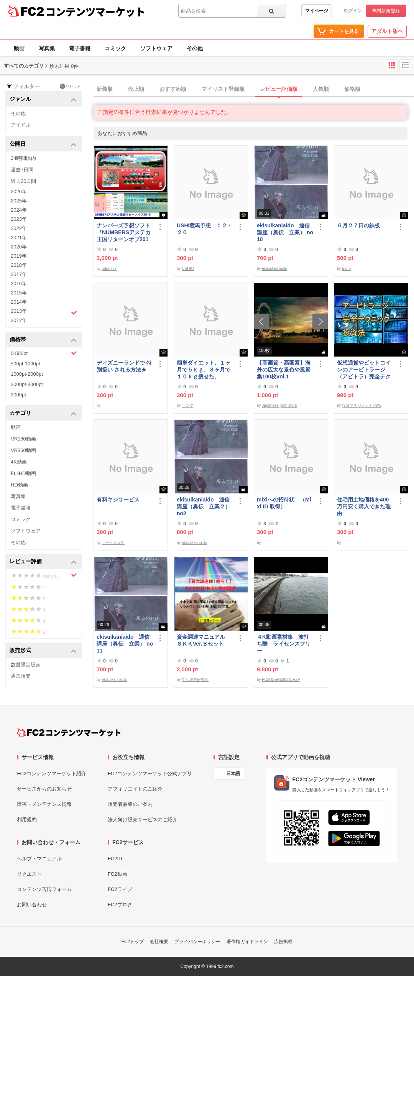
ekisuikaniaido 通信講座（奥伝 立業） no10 (285, 232)
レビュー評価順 (278, 89)
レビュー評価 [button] (43, 561)
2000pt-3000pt (27, 384)
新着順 (105, 89)
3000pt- (19, 395)
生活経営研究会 (195, 679)
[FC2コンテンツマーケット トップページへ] (69, 732)
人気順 (321, 89)
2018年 (19, 265)
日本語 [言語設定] (233, 773)
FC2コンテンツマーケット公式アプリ (150, 773)
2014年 (19, 302)
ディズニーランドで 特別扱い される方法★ (124, 366)
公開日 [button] (43, 144)
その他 (195, 48)
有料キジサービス (118, 499)
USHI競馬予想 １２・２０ (204, 228)
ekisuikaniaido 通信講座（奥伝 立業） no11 (125, 644)
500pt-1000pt (25, 364)
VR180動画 (23, 439)
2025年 (19, 201)
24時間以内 (23, 158)
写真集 (47, 48)
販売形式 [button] (43, 650)
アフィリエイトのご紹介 (135, 789)
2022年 (19, 228)
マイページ (316, 10)
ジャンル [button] (43, 99)
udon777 (109, 268)
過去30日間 (23, 181)
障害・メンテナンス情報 (44, 804)
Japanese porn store (279, 405)
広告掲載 (283, 941)
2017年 (19, 274)
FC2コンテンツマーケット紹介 (51, 773)
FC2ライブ (120, 889)
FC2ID (115, 858)
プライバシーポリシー (197, 941)
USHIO (188, 268)
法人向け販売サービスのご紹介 (142, 819)
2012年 (19, 320)
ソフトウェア (156, 48)
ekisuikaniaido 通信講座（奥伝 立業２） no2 (203, 506)
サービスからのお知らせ (44, 789)
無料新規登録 (386, 10)
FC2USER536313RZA (281, 679)
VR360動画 (23, 450)
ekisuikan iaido (274, 268)
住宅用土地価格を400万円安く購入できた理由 (364, 506)
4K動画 (19, 462)
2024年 (19, 210)
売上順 (136, 89)
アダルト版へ (387, 31)
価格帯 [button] (43, 340)
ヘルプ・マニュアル (39, 858)
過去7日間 (22, 170)
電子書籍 (79, 48)
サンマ (187, 405)
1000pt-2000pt (27, 374)
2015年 (19, 293)
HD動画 (19, 485)
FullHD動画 (23, 473)
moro (346, 268)
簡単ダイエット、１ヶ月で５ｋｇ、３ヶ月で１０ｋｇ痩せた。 (203, 370)
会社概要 (159, 941)
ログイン (352, 10)
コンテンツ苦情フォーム (44, 889)
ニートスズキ (113, 543)
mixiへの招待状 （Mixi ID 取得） (284, 503)
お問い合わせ (32, 904)
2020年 (19, 247)
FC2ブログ (120, 904)
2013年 (44, 312)
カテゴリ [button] (43, 413)
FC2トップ (133, 941)
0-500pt (44, 353)
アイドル (21, 125)
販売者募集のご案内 (130, 804)
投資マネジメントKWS (361, 405)
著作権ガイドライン (247, 941)
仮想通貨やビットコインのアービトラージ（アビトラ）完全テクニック (364, 370)
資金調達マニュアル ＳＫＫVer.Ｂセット (203, 640)
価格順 (352, 89)
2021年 (19, 237)
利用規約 (27, 819)
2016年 (19, 283)
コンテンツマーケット (95, 11)
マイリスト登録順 (223, 89)
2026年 (19, 191)
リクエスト (29, 874)
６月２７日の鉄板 (358, 225)
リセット (70, 86)
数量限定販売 (26, 664)
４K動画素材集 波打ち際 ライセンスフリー (283, 644)
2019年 (19, 256)
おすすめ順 (172, 89)
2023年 (19, 219)
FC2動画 (117, 874)
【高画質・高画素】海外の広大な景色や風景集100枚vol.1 (283, 370)
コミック (115, 48)
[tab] (254, 89)
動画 (19, 48)
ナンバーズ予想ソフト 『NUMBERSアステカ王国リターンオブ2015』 (125, 232)
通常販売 (21, 676)
